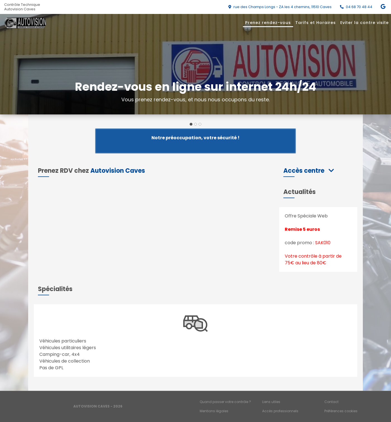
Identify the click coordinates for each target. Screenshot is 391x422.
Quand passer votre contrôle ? (225, 401)
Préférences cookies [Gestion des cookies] (341, 411)
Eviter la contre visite (364, 22)
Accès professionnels (280, 411)
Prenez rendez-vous (268, 22)
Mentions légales (214, 411)
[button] (308, 170)
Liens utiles (271, 401)
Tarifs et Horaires (315, 22)
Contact (331, 401)
